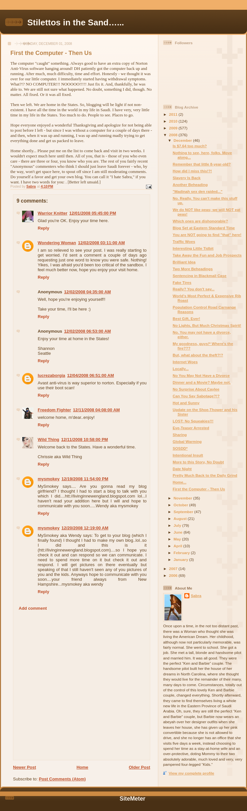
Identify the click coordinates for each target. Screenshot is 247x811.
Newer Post (24, 767)
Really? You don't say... (193, 289)
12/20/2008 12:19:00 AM (84, 527)
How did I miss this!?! (192, 171)
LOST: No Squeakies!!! (193, 421)
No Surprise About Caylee (196, 389)
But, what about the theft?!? (198, 355)
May (178, 539)
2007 (173, 568)
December (183, 140)
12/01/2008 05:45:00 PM (92, 213)
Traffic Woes (184, 241)
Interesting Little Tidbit (193, 248)
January (181, 559)
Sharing (180, 434)
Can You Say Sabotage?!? (196, 396)
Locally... (180, 368)
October (181, 505)
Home (82, 767)
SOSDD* (180, 448)
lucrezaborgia (51, 375)
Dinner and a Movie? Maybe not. (202, 382)
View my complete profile (191, 773)
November (183, 498)
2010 (173, 121)
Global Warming (187, 441)
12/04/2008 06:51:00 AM (90, 375)
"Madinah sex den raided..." (197, 191)
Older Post (139, 767)
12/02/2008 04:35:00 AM (87, 291)
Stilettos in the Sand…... (75, 22)
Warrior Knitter (52, 213)
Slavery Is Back (187, 178)
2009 (173, 128)
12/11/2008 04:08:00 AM (96, 409)
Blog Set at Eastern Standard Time (204, 228)
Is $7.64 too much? (190, 146)
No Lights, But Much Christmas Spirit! (207, 325)
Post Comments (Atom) (62, 779)
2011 (173, 114)
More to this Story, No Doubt (198, 462)
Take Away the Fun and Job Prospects (207, 255)
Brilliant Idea (184, 262)
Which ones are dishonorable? (200, 221)
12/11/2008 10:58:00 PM (84, 439)
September (184, 512)
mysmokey (48, 478)
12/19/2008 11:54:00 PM (84, 478)
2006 (173, 575)
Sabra (196, 595)
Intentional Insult (188, 455)
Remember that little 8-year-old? (202, 164)
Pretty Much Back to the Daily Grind (205, 475)
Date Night (182, 469)
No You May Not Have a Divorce (201, 375)
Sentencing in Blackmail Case (200, 275)
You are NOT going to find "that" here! (207, 235)
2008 (173, 135)
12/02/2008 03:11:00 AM (101, 242)
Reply (43, 228)
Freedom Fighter (54, 409)
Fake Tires (182, 282)
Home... (179, 482)
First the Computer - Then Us (199, 489)
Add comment (33, 608)
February (182, 553)
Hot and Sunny (186, 403)
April (178, 546)
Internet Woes (185, 362)
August (181, 518)
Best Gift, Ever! (186, 318)
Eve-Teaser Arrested (191, 428)
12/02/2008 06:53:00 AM (87, 331)
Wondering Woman (57, 242)
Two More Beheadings (193, 269)
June (179, 532)
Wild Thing (48, 439)
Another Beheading (190, 184)
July (178, 525)
